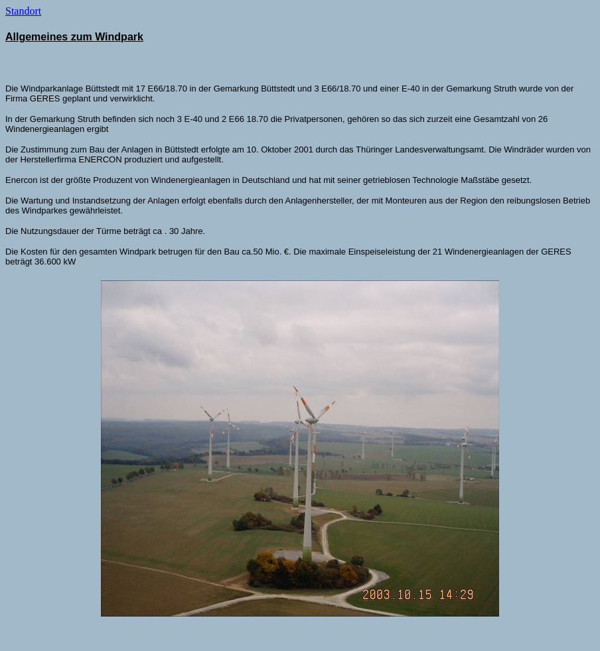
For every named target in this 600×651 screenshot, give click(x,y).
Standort (23, 11)
